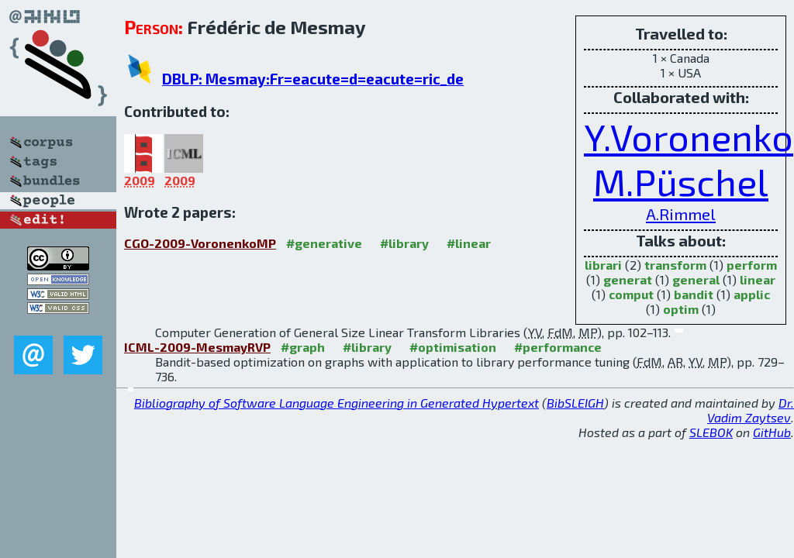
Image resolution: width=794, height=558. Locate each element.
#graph (303, 346)
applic (752, 294)
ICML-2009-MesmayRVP (197, 346)
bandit (693, 294)
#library (404, 243)
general (696, 279)
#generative (324, 243)
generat (627, 279)
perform (752, 264)
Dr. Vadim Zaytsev (750, 410)
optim (681, 308)
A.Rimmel (681, 213)
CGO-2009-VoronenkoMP (200, 243)
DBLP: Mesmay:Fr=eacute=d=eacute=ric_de (313, 79)
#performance (558, 346)
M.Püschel (680, 181)
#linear (469, 243)
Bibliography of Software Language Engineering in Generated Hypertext (336, 402)
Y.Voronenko (688, 136)
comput (631, 294)
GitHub (772, 432)
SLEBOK (711, 432)
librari (603, 264)
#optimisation (452, 346)
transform (675, 264)
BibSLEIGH (575, 402)
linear (757, 279)
